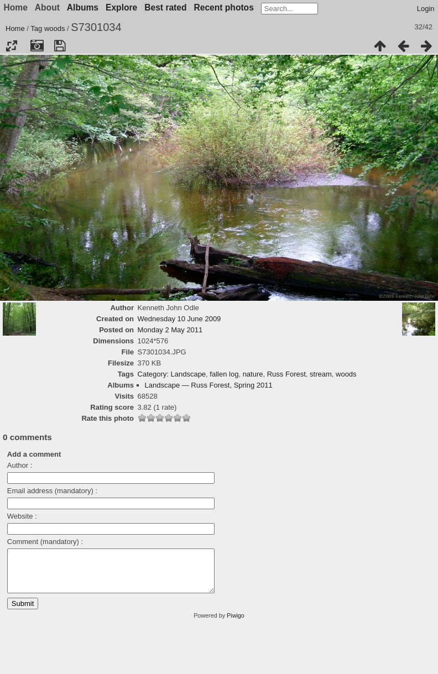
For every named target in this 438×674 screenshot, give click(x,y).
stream (321, 374)
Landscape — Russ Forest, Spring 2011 (209, 385)
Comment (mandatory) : (45, 541)
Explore (121, 7)
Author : (20, 465)
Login (426, 8)
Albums (82, 7)
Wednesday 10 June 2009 (179, 319)
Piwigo (235, 623)
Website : (22, 516)
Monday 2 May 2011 (170, 330)
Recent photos (224, 7)
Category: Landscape (172, 374)
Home (15, 28)
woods (54, 28)
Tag (36, 28)
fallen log (224, 374)
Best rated (165, 7)
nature (253, 374)
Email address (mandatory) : (52, 491)
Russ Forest (286, 374)
